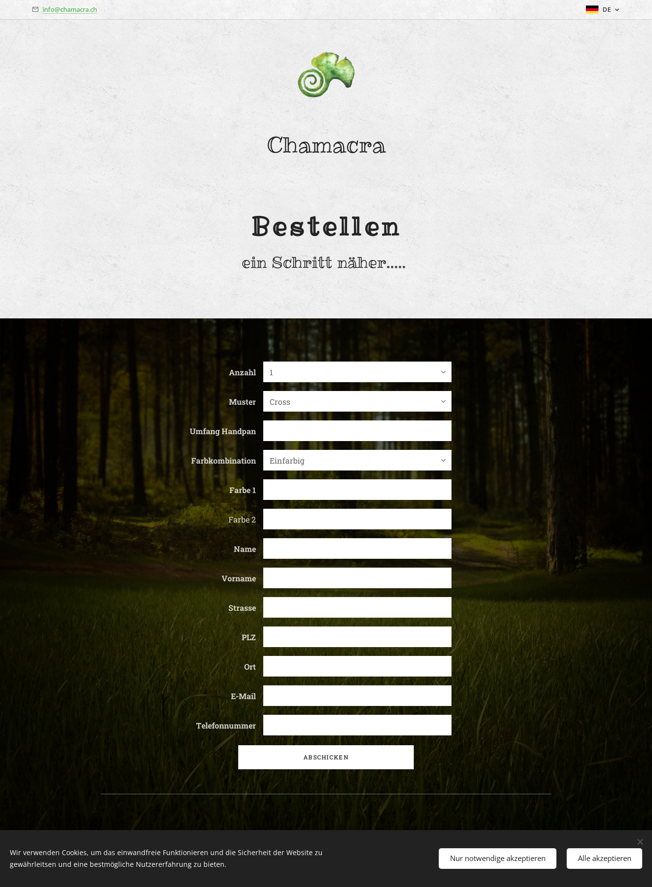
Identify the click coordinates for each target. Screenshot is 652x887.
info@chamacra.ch (70, 9)
